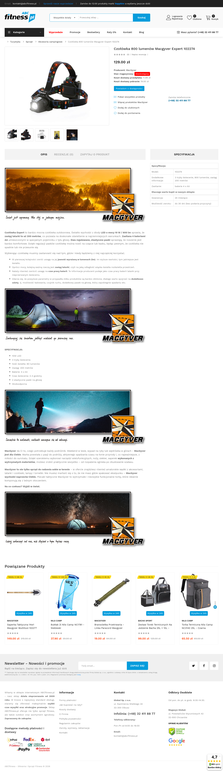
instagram (214, 666)
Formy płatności (67, 700)
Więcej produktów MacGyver (133, 102)
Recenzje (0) (63, 154)
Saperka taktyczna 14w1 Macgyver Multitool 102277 (22, 626)
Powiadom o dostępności (129, 88)
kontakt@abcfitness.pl (126, 736)
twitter (193, 666)
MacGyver (131, 70)
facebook (204, 666)
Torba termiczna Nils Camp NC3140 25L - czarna (197, 626)
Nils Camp (56, 621)
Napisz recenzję (139, 54)
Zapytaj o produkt (94, 154)
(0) (128, 54)
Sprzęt (29, 41)
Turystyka (15, 41)
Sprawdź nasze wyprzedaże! (58, 3)
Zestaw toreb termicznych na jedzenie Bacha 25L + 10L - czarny (155, 628)
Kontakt (63, 732)
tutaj (79, 674)
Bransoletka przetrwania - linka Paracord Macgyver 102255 (109, 628)
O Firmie (63, 714)
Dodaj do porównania (129, 113)
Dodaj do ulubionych (128, 107)
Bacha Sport (145, 621)
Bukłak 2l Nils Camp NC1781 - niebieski (67, 626)
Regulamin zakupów (70, 723)
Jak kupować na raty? (70, 705)
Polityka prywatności (70, 718)
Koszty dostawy (67, 709)
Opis (44, 154)
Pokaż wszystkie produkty (131, 97)
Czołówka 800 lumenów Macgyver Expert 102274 (93, 41)
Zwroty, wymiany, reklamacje (74, 728)
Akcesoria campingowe (50, 41)
